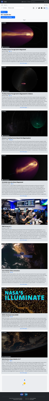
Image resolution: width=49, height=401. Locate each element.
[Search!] (47, 1)
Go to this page (24, 63)
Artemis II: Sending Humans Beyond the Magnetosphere (16, 138)
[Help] (2, 5)
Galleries (24, 1)
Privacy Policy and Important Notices (15, 398)
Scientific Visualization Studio (5, 2)
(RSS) (47, 7)
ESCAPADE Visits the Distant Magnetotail (12, 182)
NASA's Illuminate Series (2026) (10, 315)
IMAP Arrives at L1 (6, 226)
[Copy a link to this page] (37, 8)
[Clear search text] (45, 1)
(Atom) (47, 8)
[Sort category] (15, 8)
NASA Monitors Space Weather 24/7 (11, 359)
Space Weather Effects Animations (11, 270)
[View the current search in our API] (34, 8)
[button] (13, 17)
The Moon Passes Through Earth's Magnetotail (14, 49)
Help (29, 1)
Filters (4, 12)
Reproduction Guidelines (17, 399)
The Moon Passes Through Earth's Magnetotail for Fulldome (17, 94)
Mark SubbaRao (33, 398)
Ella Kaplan (32, 399)
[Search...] (38, 1)
